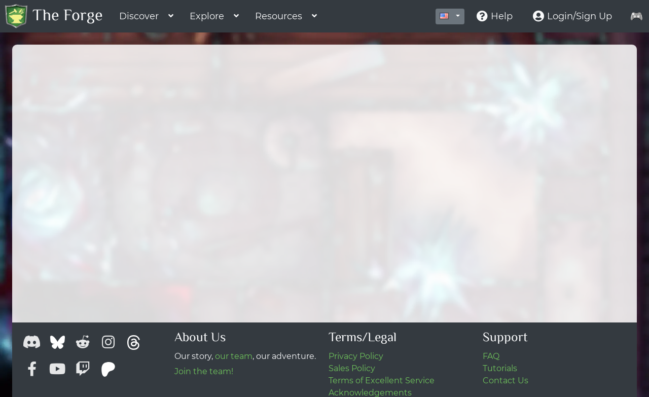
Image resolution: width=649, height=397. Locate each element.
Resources (278, 16)
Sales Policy (352, 368)
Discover (139, 16)
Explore (207, 16)
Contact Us (505, 380)
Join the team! (203, 371)
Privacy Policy (356, 356)
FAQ (491, 356)
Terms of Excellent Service (382, 380)
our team (234, 356)
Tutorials (500, 368)
